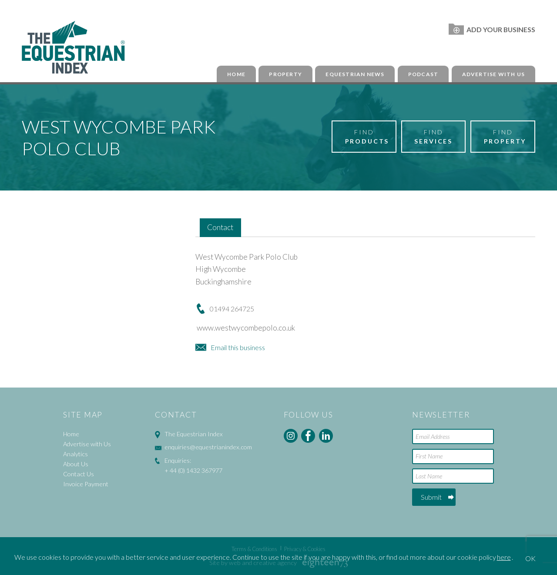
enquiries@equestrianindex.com (208, 447)
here (504, 557)
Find (367, 137)
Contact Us (78, 474)
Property (285, 74)
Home (236, 74)
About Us (75, 464)
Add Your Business (492, 29)
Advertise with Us (493, 74)
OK (530, 558)
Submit (431, 497)
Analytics (75, 454)
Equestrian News (354, 74)
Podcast (423, 74)
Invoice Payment (85, 484)
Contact (220, 227)
